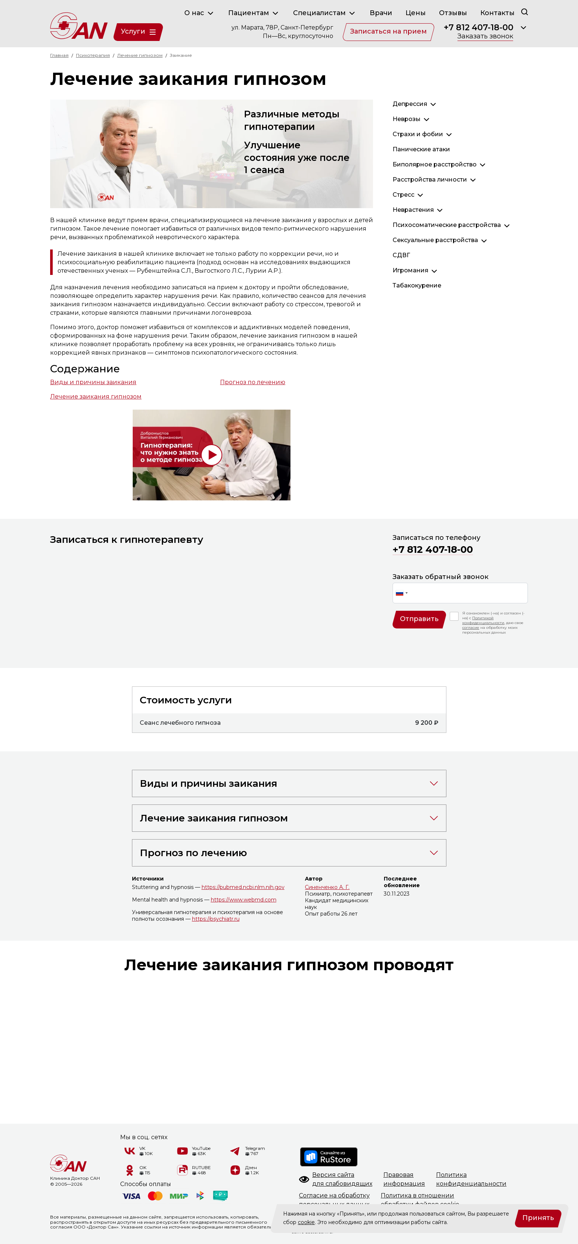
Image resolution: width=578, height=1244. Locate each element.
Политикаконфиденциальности (471, 1179)
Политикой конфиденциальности (483, 620)
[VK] (129, 1151)
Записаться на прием (388, 31)
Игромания (410, 270)
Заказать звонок (485, 36)
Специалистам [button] (324, 13)
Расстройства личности (430, 179)
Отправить (419, 619)
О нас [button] (199, 13)
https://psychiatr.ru (216, 919)
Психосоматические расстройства (447, 224)
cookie (306, 1222)
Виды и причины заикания (93, 382)
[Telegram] (235, 1151)
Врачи (381, 13)
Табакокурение (417, 285)
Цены (415, 13)
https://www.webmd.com (243, 899)
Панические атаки (421, 149)
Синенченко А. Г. (327, 887)
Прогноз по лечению (252, 382)
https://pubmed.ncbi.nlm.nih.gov (243, 887)
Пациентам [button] (254, 13)
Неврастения (413, 209)
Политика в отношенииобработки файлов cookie (420, 1200)
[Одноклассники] (129, 1170)
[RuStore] (329, 1157)
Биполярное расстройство (435, 164)
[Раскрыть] (523, 27)
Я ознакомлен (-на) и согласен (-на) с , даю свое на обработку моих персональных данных (493, 623)
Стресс (403, 194)
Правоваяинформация (404, 1179)
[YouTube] (182, 1151)
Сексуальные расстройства (435, 240)
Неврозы (407, 119)
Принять (538, 1218)
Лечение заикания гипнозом (96, 396)
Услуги (138, 31)
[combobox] (401, 593)
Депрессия (410, 103)
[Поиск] (524, 11)
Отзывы (453, 13)
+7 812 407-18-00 (478, 28)
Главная (59, 55)
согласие (470, 627)
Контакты (497, 13)
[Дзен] (235, 1170)
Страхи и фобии (418, 134)
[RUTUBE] (182, 1170)
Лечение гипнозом (140, 55)
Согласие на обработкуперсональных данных (334, 1200)
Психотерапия (93, 55)
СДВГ (401, 255)
